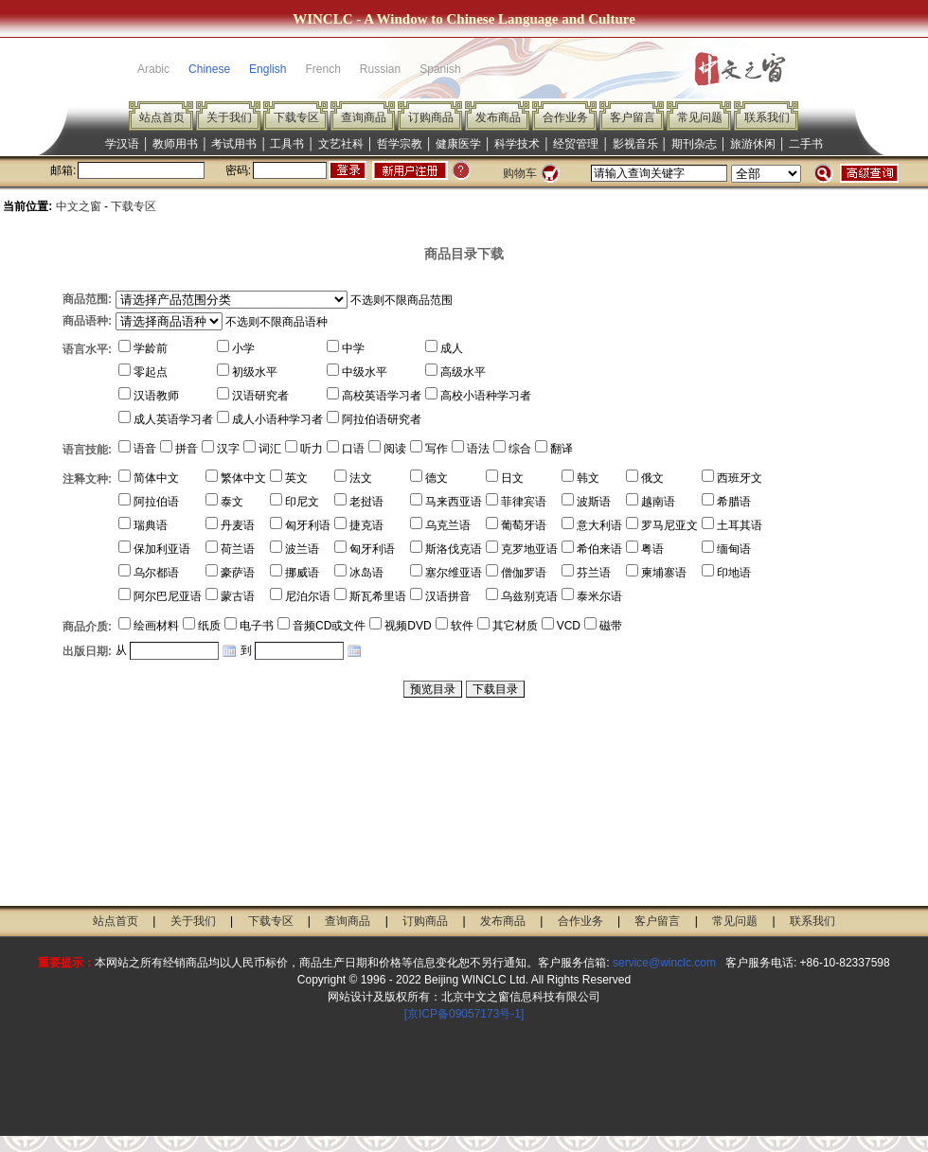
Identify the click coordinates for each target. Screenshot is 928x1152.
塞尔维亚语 (453, 572)
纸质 (209, 625)
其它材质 (515, 625)
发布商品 (498, 117)
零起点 (151, 372)
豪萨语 (238, 572)
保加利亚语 (162, 549)
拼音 (186, 448)
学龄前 (151, 348)
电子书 (257, 625)
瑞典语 (151, 525)
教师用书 (175, 144)
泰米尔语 (599, 596)
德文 (436, 478)
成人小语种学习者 (277, 419)
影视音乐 (635, 144)
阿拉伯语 (156, 501)
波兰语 (302, 549)
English (267, 69)
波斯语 (594, 501)
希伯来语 (599, 549)
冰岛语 (366, 572)
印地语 (734, 572)
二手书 (806, 144)
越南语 (658, 501)
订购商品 (431, 117)
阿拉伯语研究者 (381, 419)
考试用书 (234, 144)
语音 (145, 448)
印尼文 (302, 501)
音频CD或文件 (329, 625)
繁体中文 (243, 478)
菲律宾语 (523, 501)
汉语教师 (156, 395)
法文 (360, 478)
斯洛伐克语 (453, 549)
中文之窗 (78, 206)
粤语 (652, 549)
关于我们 (229, 117)
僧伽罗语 (523, 572)
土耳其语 (739, 525)
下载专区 (296, 117)
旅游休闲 (753, 144)
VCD (568, 625)
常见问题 (700, 117)
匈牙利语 (307, 525)
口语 (353, 448)
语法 (478, 448)
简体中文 (156, 478)
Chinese (209, 69)
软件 (462, 625)
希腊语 (734, 501)
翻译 (561, 448)
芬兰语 (594, 572)
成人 (451, 348)
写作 (436, 448)
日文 (512, 478)
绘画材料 (156, 625)
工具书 (287, 144)
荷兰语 (238, 549)
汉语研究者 (260, 395)
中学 (353, 348)
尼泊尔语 (307, 596)
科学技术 (517, 144)
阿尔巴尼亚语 (168, 596)
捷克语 (366, 525)
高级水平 (463, 372)
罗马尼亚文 (669, 525)
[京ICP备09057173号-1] (464, 1013)
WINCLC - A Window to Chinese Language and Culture (464, 19)
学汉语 (122, 144)
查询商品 (363, 117)
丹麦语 (238, 525)
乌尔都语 (156, 572)
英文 (296, 478)
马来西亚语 (453, 501)
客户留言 (632, 117)
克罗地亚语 (529, 549)
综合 (520, 448)
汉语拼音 (448, 596)
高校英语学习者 (381, 395)
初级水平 (254, 372)
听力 (311, 448)
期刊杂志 (694, 144)
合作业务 (565, 117)
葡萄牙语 (523, 525)
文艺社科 (341, 144)
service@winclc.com (664, 962)
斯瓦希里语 (377, 596)
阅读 (395, 448)
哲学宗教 (399, 144)
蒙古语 (238, 596)
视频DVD (407, 625)
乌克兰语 (448, 525)
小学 (243, 348)
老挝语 (366, 501)
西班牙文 (739, 478)
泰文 (232, 501)
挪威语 (302, 572)
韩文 (588, 478)
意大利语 (599, 525)
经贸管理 (575, 144)
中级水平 (364, 372)
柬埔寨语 (664, 572)
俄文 (652, 478)
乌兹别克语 (529, 596)
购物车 (520, 173)
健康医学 (458, 144)
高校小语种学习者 (485, 395)
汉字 (228, 448)
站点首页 (162, 117)
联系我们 (767, 117)
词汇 (270, 448)
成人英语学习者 (173, 419)
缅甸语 (734, 549)
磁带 (610, 625)
